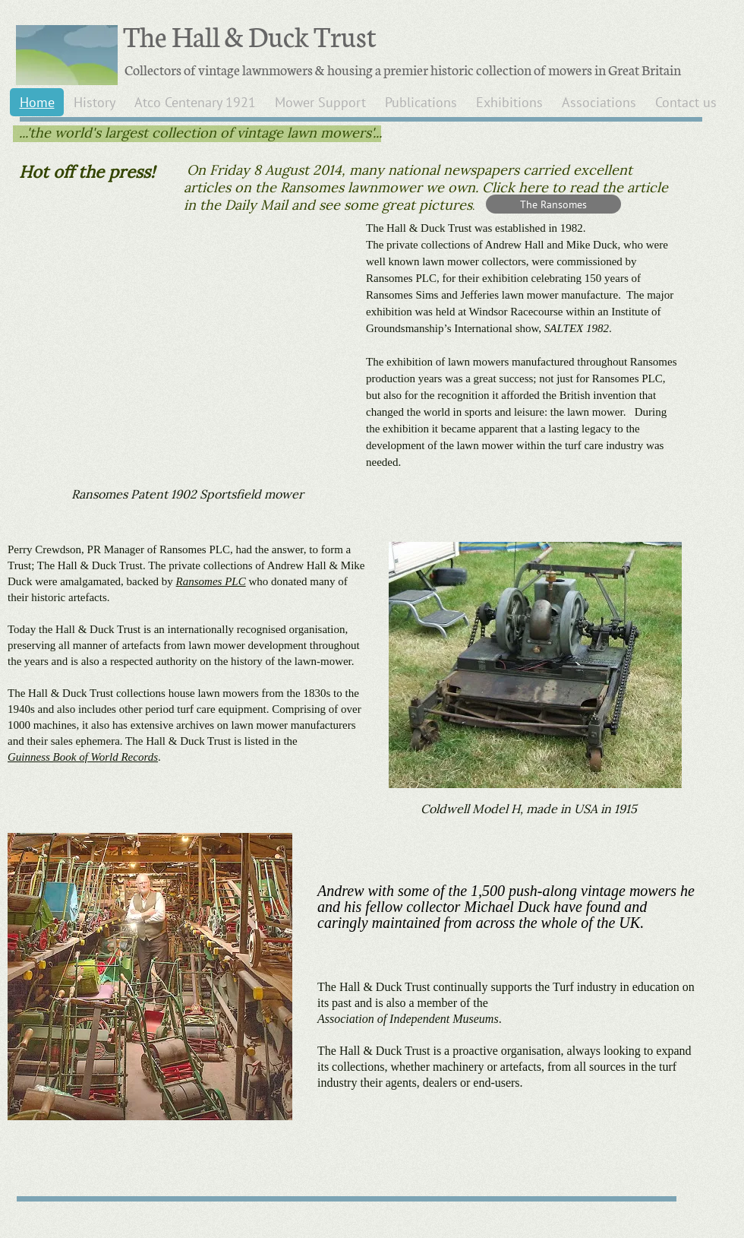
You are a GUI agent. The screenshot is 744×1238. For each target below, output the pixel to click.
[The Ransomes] (553, 204)
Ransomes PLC (211, 581)
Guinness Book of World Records (83, 757)
